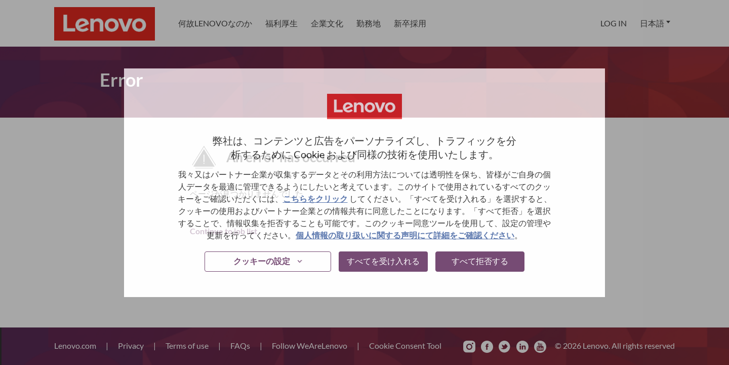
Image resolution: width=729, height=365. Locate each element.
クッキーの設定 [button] (261, 261)
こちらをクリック (315, 198)
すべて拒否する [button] (480, 261)
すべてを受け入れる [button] (383, 261)
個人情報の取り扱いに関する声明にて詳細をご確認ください (405, 235)
